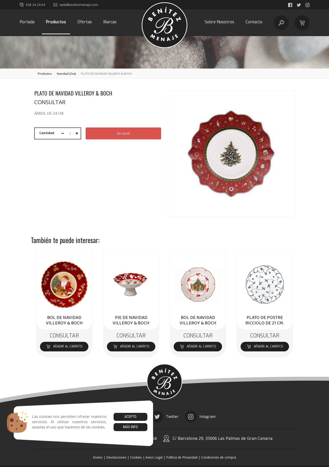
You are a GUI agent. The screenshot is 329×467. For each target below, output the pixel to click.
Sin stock (123, 133)
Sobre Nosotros (219, 22)
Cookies (136, 457)
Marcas (110, 22)
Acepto (130, 416)
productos (45, 74)
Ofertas (84, 22)
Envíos (98, 457)
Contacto (254, 22)
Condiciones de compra (218, 457)
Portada (27, 22)
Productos (56, 22)
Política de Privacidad (181, 457)
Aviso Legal (154, 457)
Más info (130, 427)
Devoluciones (116, 457)
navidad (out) (66, 74)
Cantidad (46, 133)
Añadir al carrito (64, 346)
